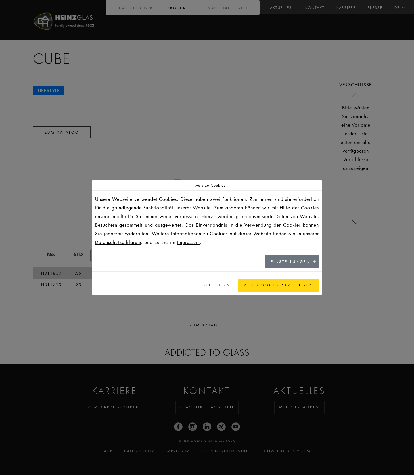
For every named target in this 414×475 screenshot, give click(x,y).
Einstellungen (290, 261)
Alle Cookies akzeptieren (278, 285)
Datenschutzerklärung (119, 242)
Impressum (188, 242)
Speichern (217, 285)
